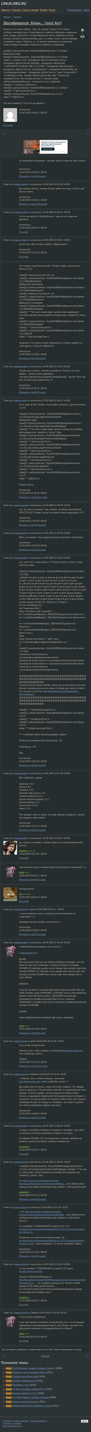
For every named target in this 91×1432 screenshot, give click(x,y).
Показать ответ (27, 176)
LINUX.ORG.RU (13, 3)
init (20, 894)
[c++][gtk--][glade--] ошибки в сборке (31, 1397)
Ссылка (8, 125)
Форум (34, 10)
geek (21, 872)
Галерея (16, 10)
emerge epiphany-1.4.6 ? (25, 1393)
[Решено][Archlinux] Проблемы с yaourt (32, 1406)
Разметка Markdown (38, 1421)
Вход (86, 10)
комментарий (20, 184)
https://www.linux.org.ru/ (12, 1426)
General (17, 17)
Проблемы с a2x (21, 1385)
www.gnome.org (29, 953)
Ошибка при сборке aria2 (25, 1376)
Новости (5, 10)
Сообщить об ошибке (12, 1423)
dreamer (23, 851)
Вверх (84, 1421)
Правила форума (21, 1421)
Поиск (52, 10)
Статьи (26, 10)
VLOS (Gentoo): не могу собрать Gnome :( (34, 1368)
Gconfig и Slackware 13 (24, 1381)
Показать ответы (28, 204)
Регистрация (74, 10)
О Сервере (7, 1421)
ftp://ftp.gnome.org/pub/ (30, 1271)
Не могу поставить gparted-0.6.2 (29, 1389)
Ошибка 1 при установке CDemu (29, 1372)
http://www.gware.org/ (72, 1050)
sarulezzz (23, 1147)
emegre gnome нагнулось (25, 1402)
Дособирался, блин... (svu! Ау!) (32, 22)
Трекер (43, 10)
